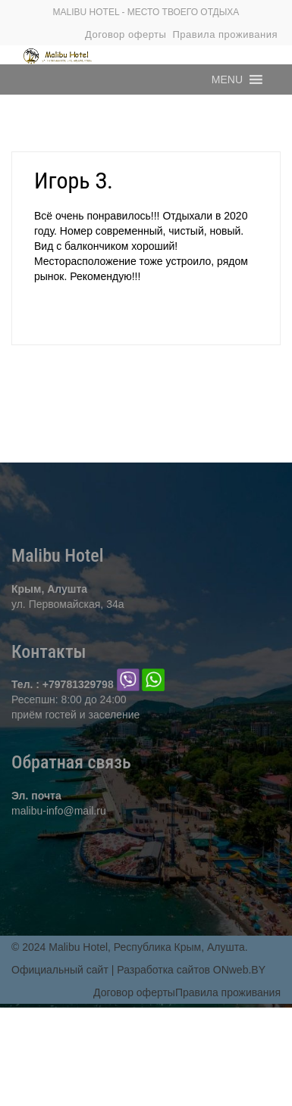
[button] (227, 79)
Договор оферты (125, 34)
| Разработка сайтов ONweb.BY (188, 970)
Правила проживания (225, 34)
